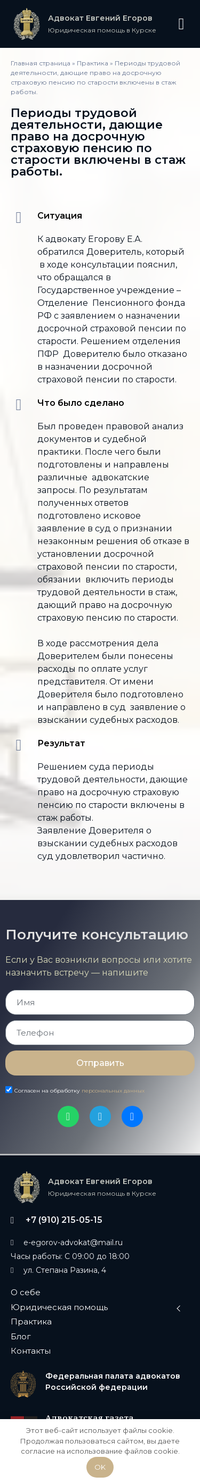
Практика (92, 63)
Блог (21, 1336)
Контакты (31, 1351)
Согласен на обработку (79, 1090)
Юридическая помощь (59, 1307)
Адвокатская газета (89, 1417)
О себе (26, 1292)
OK (100, 1467)
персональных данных (113, 1090)
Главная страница (40, 63)
